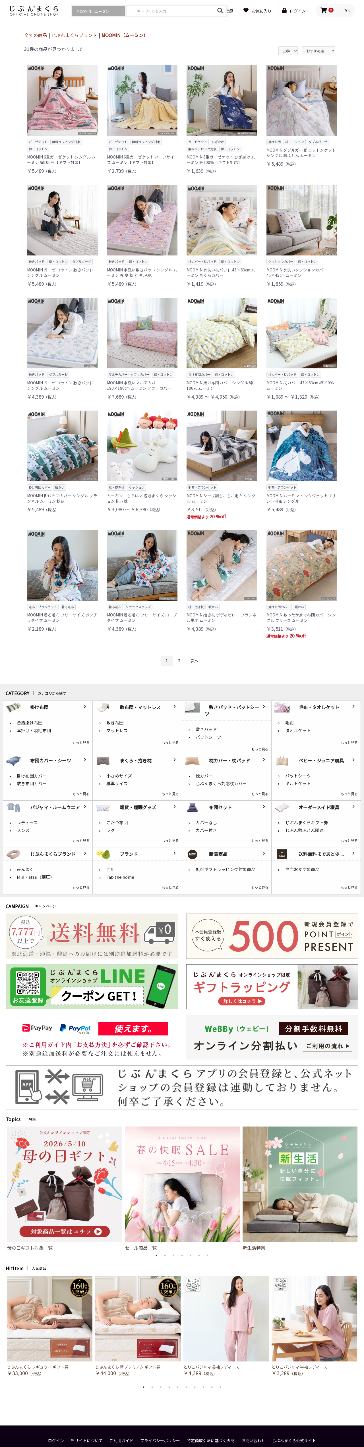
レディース (27, 822)
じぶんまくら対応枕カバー (221, 783)
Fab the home (120, 877)
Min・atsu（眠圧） (35, 877)
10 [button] (220, 1387)
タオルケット (298, 730)
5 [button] (190, 1255)
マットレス (117, 730)
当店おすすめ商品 (302, 869)
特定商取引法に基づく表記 (211, 1440)
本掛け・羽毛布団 (34, 730)
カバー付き (206, 830)
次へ (194, 660)
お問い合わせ (253, 1440)
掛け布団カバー (32, 776)
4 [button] (182, 1255)
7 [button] (207, 1255)
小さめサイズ (119, 776)
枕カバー (204, 776)
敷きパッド (206, 729)
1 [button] (156, 1255)
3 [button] (173, 1255)
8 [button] (203, 1387)
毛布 (289, 723)
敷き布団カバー (32, 783)
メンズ (23, 830)
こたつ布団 (117, 822)
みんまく (25, 869)
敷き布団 (114, 723)
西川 (110, 869)
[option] (64, 1189)
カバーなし (206, 822)
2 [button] (165, 1255)
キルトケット (298, 783)
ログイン (56, 1440)
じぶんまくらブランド (74, 35)
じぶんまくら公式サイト (294, 1440)
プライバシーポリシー (160, 1440)
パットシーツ (208, 737)
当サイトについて (87, 1440)
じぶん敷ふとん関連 (304, 830)
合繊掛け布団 (29, 723)
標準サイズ (117, 783)
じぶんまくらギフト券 (306, 822)
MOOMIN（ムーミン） (125, 35)
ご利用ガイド (121, 1440)
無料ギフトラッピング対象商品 (225, 869)
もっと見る (81, 742)
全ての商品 (35, 35)
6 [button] (199, 1255)
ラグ (110, 830)
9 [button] (212, 1387)
